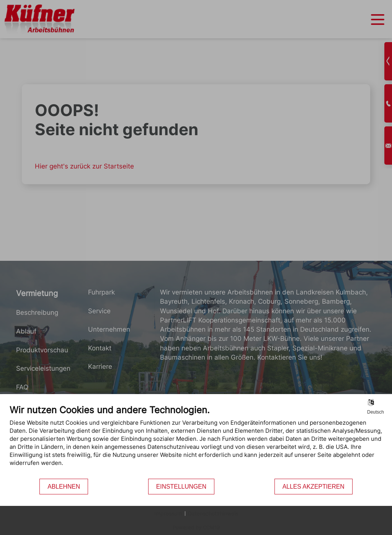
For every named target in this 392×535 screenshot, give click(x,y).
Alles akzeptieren (314, 486)
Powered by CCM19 (196, 527)
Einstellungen (181, 486)
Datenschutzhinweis (213, 513)
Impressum (168, 513)
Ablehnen (63, 486)
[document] (196, 441)
